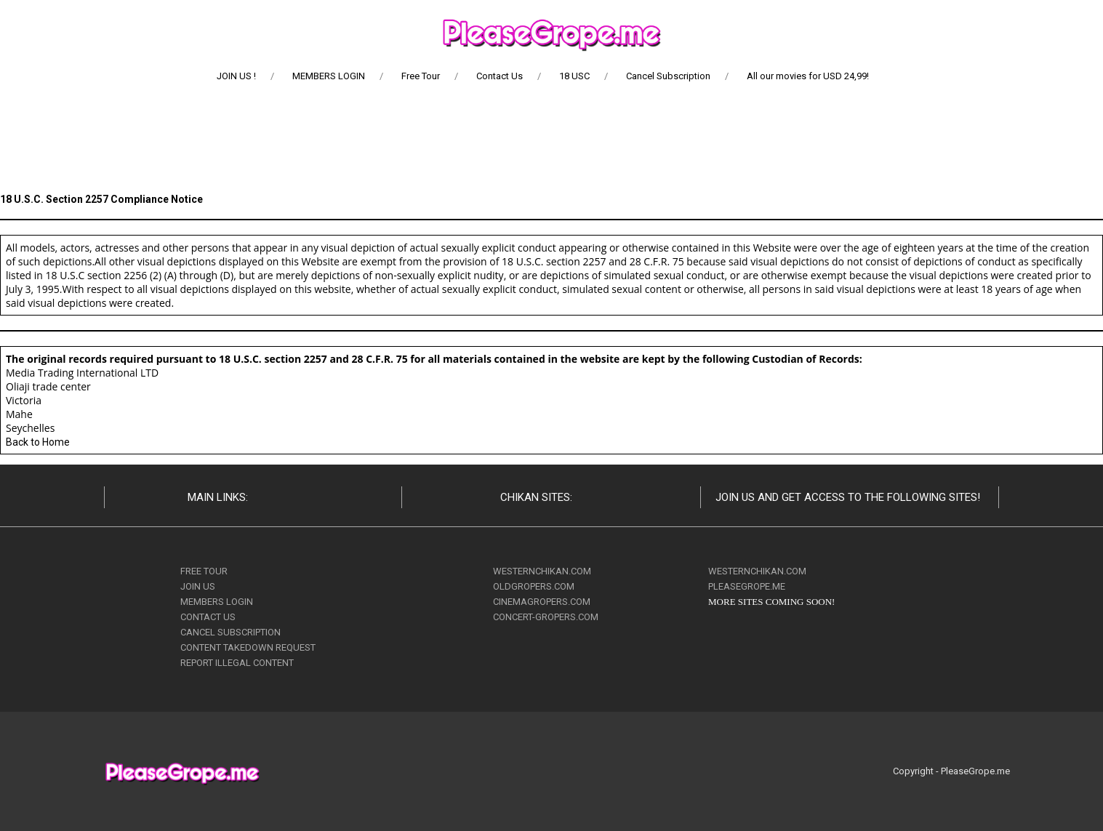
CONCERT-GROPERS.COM (545, 616)
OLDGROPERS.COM (533, 586)
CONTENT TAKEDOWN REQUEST (248, 647)
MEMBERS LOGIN (216, 601)
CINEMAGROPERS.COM (541, 601)
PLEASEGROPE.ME (746, 586)
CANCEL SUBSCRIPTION (230, 632)
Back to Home (38, 442)
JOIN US (197, 586)
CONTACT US (208, 616)
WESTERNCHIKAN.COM (542, 571)
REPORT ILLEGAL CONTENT (237, 662)
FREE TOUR (204, 571)
